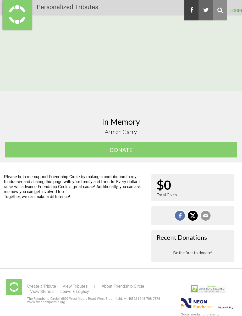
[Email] (205, 215)
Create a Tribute (41, 286)
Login (236, 10)
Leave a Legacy (74, 291)
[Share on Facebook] (179, 215)
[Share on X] (192, 215)
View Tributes (75, 286)
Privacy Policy (225, 307)
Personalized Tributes (67, 7)
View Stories (42, 291)
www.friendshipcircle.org (46, 302)
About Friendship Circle (123, 286)
